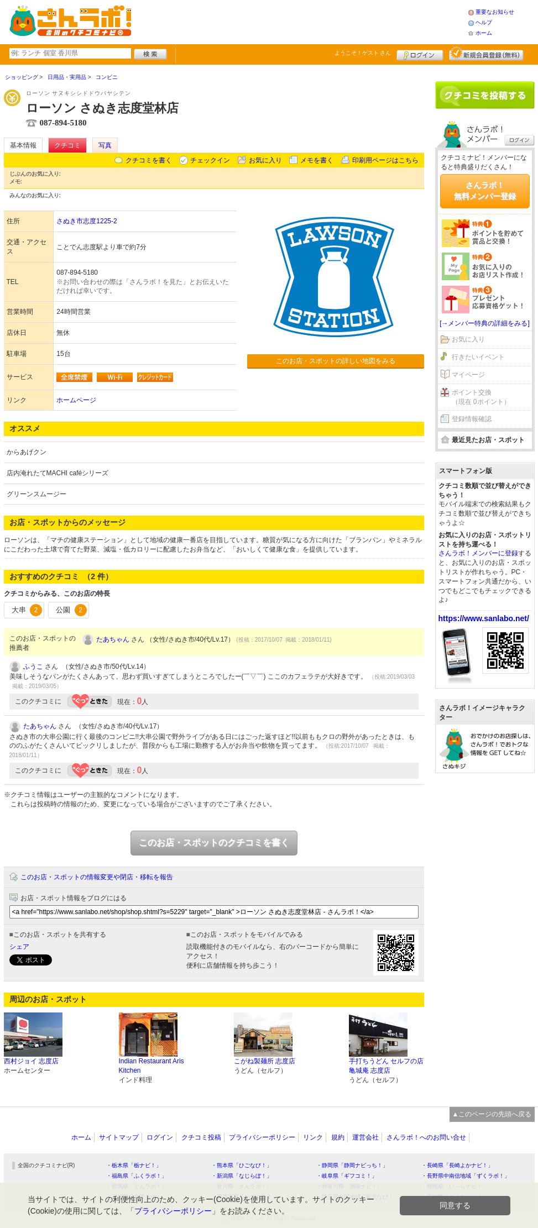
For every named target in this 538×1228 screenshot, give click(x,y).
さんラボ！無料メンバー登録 (485, 191)
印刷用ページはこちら (385, 160)
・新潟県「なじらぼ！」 (241, 1176)
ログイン (419, 53)
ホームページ (76, 400)
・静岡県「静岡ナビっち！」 (352, 1165)
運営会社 (365, 1137)
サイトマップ (119, 1137)
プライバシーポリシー (262, 1137)
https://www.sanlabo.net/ (483, 618)
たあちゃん (112, 639)
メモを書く (316, 160)
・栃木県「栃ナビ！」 (133, 1165)
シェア (19, 947)
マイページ (468, 375)
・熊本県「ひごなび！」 (241, 1165)
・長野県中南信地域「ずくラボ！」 (465, 1176)
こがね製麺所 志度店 (264, 1061)
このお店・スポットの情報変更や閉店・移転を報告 (96, 877)
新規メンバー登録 (486, 53)
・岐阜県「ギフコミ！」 (346, 1176)
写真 (105, 145)
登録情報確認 (472, 419)
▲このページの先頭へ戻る (492, 1114)
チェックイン (210, 160)
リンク (313, 1137)
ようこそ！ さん (363, 53)
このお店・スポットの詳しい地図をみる (335, 361)
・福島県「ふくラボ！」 (136, 1176)
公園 (71, 610)
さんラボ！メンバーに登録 (478, 553)
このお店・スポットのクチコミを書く (214, 842)
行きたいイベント (478, 357)
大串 (27, 610)
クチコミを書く (149, 160)
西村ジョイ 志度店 (31, 1061)
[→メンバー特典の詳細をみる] (485, 323)
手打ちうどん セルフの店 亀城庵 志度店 (386, 1065)
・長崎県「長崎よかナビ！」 (457, 1165)
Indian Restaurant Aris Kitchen (151, 1065)
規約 (337, 1137)
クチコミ (67, 145)
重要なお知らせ (495, 12)
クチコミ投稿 (201, 1137)
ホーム (484, 33)
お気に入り (265, 160)
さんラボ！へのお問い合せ (426, 1137)
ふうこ (33, 666)
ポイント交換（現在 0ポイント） (481, 397)
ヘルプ (484, 22)
